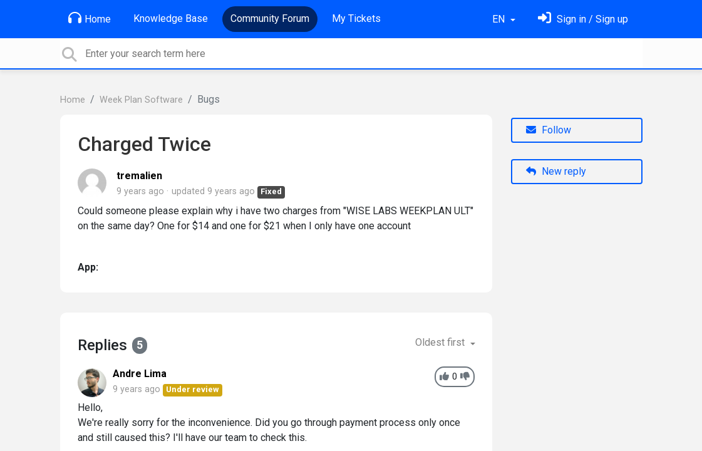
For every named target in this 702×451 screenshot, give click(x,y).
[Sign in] (583, 19)
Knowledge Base (170, 18)
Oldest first (441, 342)
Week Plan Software (141, 100)
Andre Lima (140, 374)
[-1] (465, 377)
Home (89, 18)
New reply (556, 171)
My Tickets (356, 18)
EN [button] (499, 19)
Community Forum (269, 18)
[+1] (444, 377)
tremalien (139, 176)
